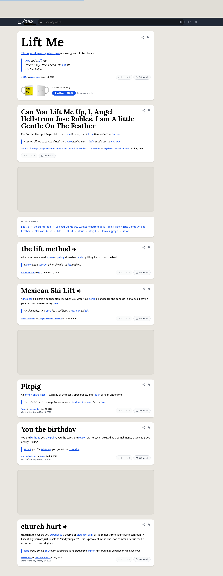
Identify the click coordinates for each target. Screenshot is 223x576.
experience (56, 535)
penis (92, 299)
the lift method (42, 227)
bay (103, 402)
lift (69, 265)
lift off (126, 231)
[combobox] (111, 22)
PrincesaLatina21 (42, 557)
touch (96, 395)
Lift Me (24, 77)
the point (51, 438)
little (91, 134)
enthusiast (39, 395)
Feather (115, 134)
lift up (81, 231)
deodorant (77, 402)
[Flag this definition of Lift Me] (148, 37)
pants (80, 257)
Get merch (142, 77)
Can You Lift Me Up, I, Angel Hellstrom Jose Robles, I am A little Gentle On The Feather (60, 148)
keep (89, 402)
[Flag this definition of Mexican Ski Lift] (148, 288)
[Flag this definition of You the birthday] (148, 427)
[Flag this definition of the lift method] (148, 247)
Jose (68, 134)
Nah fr (27, 449)
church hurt (26, 557)
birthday (35, 438)
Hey (27, 61)
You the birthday (28, 456)
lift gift (92, 231)
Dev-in (43, 456)
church (91, 551)
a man (50, 257)
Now (26, 551)
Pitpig (24, 409)
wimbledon (35, 409)
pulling (61, 257)
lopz (40, 272)
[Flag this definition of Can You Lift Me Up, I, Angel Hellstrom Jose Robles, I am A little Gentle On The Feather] (148, 110)
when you (53, 53)
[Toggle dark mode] (196, 22)
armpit (28, 395)
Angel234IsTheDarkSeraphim (116, 148)
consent (43, 265)
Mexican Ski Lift (43, 231)
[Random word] (181, 22)
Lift (40, 61)
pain (55, 303)
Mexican (28, 299)
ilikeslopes (35, 77)
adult (47, 551)
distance (82, 535)
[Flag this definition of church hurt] (148, 524)
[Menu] (203, 22)
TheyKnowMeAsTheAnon (50, 318)
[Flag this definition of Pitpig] (148, 384)
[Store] (189, 22)
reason (82, 438)
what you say (38, 53)
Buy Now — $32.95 (64, 93)
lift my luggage (109, 231)
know (28, 265)
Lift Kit (69, 231)
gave (48, 311)
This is (25, 53)
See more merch (85, 93)
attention (74, 449)
